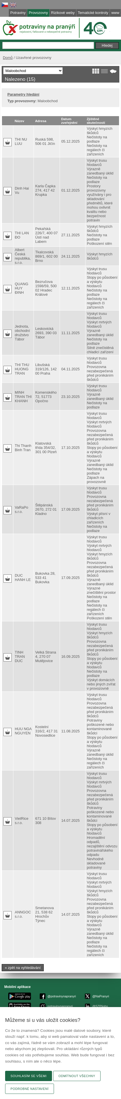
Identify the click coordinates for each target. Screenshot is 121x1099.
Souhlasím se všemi (29, 1076)
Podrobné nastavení (30, 1088)
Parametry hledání (23, 94)
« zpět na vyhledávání (23, 968)
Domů (8, 58)
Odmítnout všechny (77, 1076)
